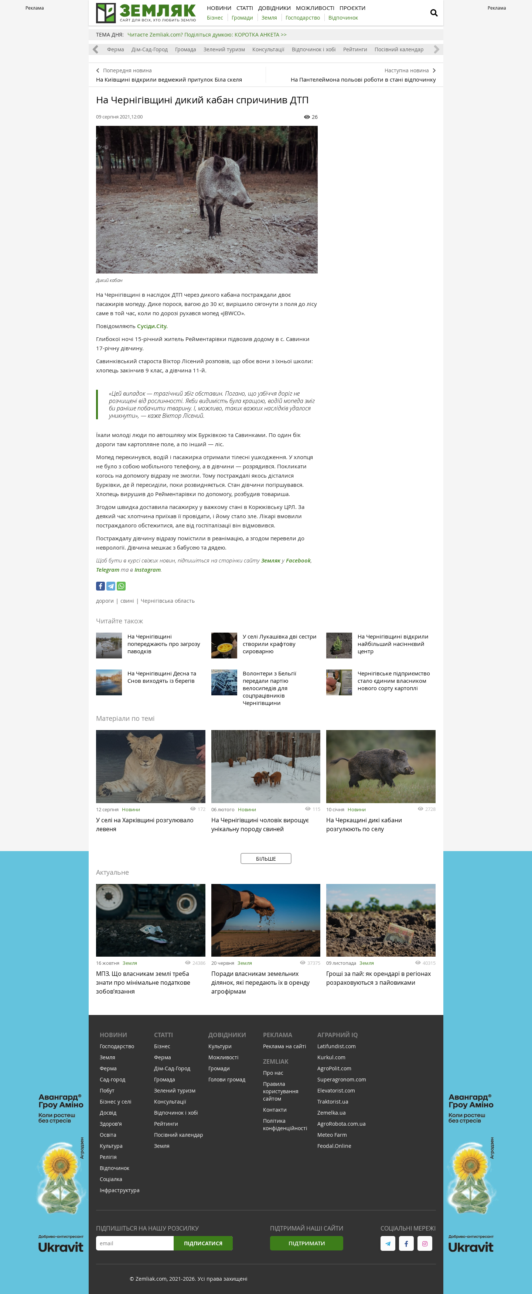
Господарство (117, 1046)
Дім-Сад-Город (150, 49)
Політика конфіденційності (285, 1124)
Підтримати (307, 1243)
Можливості (223, 1057)
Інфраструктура (120, 1190)
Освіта (108, 1134)
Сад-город (112, 1079)
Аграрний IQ (337, 1035)
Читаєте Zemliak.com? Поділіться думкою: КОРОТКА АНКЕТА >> (207, 34)
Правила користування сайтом (281, 1091)
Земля (130, 963)
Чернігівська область (168, 600)
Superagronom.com (341, 1079)
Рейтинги (355, 49)
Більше (266, 858)
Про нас (273, 1072)
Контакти (275, 1109)
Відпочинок (114, 1167)
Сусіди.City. (152, 326)
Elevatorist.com (336, 1090)
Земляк (270, 560)
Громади (219, 1068)
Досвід (108, 1112)
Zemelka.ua (331, 1112)
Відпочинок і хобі (314, 49)
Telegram (107, 570)
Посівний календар (399, 49)
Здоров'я (111, 1123)
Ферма (115, 49)
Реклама (277, 1035)
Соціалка (111, 1179)
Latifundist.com (336, 1046)
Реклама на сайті (284, 1046)
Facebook (298, 560)
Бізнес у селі (116, 1101)
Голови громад (226, 1079)
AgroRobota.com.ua (341, 1123)
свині (127, 600)
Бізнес (162, 1046)
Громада (185, 49)
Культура (111, 1145)
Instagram (147, 570)
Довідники (227, 1035)
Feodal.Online (334, 1145)
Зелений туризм (224, 49)
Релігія (108, 1156)
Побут (107, 1090)
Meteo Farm (332, 1134)
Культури (220, 1046)
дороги (105, 600)
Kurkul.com (331, 1057)
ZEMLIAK (276, 1061)
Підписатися (203, 1243)
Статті (163, 1035)
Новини (131, 809)
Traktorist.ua (332, 1101)
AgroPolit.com (334, 1068)
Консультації (268, 49)
